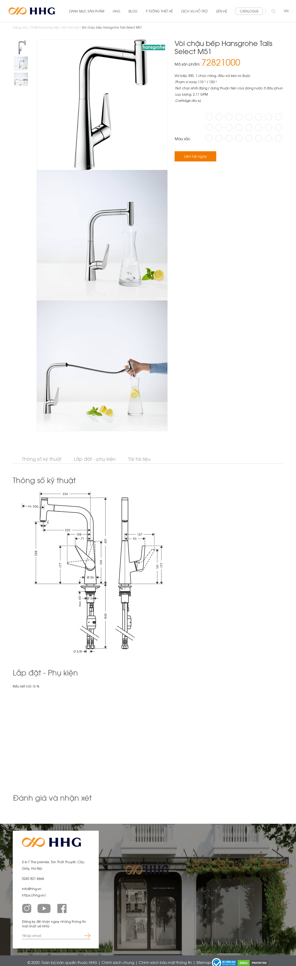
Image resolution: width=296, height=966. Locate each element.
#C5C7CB (248, 138)
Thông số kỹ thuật (42, 459)
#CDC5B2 (258, 138)
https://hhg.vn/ (34, 895)
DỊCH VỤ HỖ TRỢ (194, 11)
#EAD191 (228, 127)
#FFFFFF (228, 116)
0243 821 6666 (33, 878)
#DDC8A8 (268, 138)
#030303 (209, 127)
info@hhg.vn (31, 889)
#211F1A (219, 116)
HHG (116, 11)
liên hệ (221, 11)
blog (133, 11)
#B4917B (268, 127)
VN (288, 11)
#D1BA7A (248, 116)
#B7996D (258, 116)
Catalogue (249, 11)
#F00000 (268, 116)
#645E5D (228, 138)
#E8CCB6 (258, 127)
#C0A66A (278, 116)
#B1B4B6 (209, 116)
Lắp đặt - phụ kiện (95, 459)
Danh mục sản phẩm (86, 11)
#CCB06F (238, 127)
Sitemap (204, 962)
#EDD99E (278, 138)
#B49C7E (248, 127)
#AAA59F (209, 138)
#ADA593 (278, 127)
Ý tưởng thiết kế (159, 11)
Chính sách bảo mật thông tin (166, 962)
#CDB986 (219, 127)
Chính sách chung (118, 962)
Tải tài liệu (139, 459)
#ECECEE (238, 138)
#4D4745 (238, 116)
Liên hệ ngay (195, 156)
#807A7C (219, 138)
